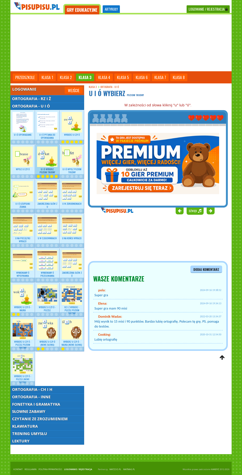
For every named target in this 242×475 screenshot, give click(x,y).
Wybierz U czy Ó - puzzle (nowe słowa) (22, 369)
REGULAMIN (30, 469)
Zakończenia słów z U (47, 194)
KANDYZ (215, 469)
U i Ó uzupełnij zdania (22, 194)
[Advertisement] (121, 42)
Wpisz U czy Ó (22, 159)
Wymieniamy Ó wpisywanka (22, 263)
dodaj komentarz (206, 269)
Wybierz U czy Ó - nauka (22, 298)
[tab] (82, 9)
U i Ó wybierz (47, 160)
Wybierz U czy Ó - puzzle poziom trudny (22, 334)
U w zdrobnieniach (72, 193)
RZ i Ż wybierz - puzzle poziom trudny (72, 300)
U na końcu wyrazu (72, 228)
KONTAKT (17, 469)
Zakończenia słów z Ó (72, 263)
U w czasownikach (47, 228)
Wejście (73, 90)
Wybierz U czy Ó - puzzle (47, 298)
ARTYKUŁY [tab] (111, 9)
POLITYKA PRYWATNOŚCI (50, 469)
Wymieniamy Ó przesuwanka (47, 263)
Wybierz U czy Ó (72, 124)
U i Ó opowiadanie (22, 124)
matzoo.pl (115, 469)
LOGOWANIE (208, 9)
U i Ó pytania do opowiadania (47, 125)
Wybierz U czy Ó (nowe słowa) (47, 332)
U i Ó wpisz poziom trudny (72, 160)
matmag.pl (129, 469)
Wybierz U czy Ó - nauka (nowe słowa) (72, 332)
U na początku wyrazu (22, 229)
